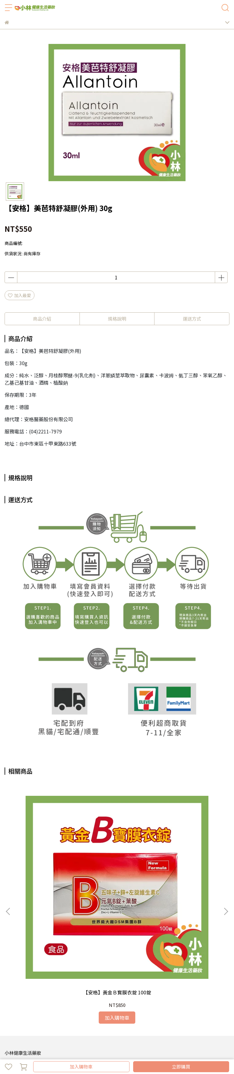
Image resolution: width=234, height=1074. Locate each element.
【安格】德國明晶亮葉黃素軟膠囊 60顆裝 (188, 853)
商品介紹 (42, 318)
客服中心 (182, 998)
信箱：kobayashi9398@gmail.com (39, 948)
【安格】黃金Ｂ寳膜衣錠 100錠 (46, 853)
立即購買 (181, 1066)
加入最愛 (19, 295)
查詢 (9, 973)
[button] (225, 840)
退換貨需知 (47, 973)
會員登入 (69, 973)
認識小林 (13, 998)
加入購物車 (81, 1066)
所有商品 (162, 998)
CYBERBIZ (174, 1051)
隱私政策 (89, 973)
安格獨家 (81, 998)
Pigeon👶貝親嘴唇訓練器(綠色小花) (117, 853)
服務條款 (109, 973)
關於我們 (24, 973)
